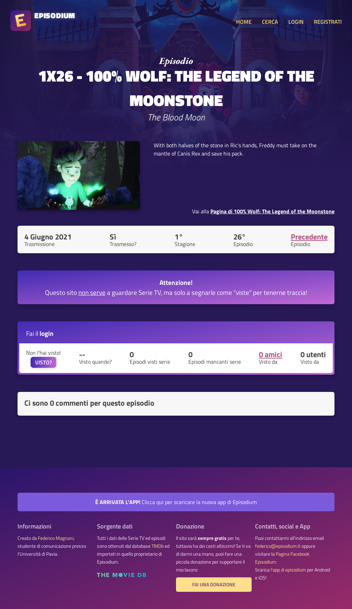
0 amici (270, 354)
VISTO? (43, 362)
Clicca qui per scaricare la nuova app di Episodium (176, 502)
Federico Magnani (56, 538)
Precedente (309, 237)
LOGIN (296, 22)
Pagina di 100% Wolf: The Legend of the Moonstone (272, 211)
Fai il (40, 333)
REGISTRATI (328, 22)
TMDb (158, 546)
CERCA (270, 22)
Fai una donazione (213, 584)
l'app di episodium (288, 570)
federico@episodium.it (277, 546)
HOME (244, 22)
